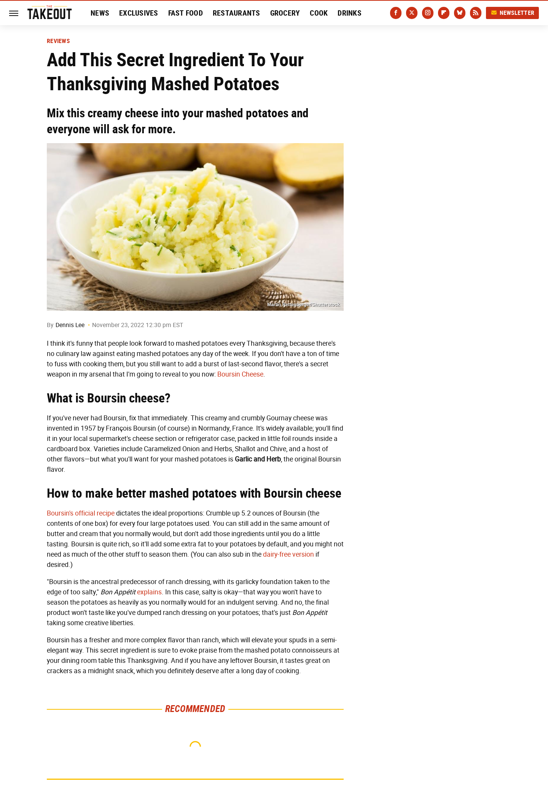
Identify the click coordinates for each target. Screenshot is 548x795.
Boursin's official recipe (81, 513)
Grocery (285, 13)
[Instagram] (427, 13)
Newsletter (513, 12)
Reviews (58, 41)
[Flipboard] (443, 13)
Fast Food (185, 13)
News (100, 13)
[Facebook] (395, 13)
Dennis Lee (70, 325)
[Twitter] (411, 13)
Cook (319, 13)
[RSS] (475, 13)
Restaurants (236, 13)
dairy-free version (288, 554)
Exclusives (138, 13)
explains (149, 592)
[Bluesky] (459, 13)
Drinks (350, 13)
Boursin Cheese (240, 374)
